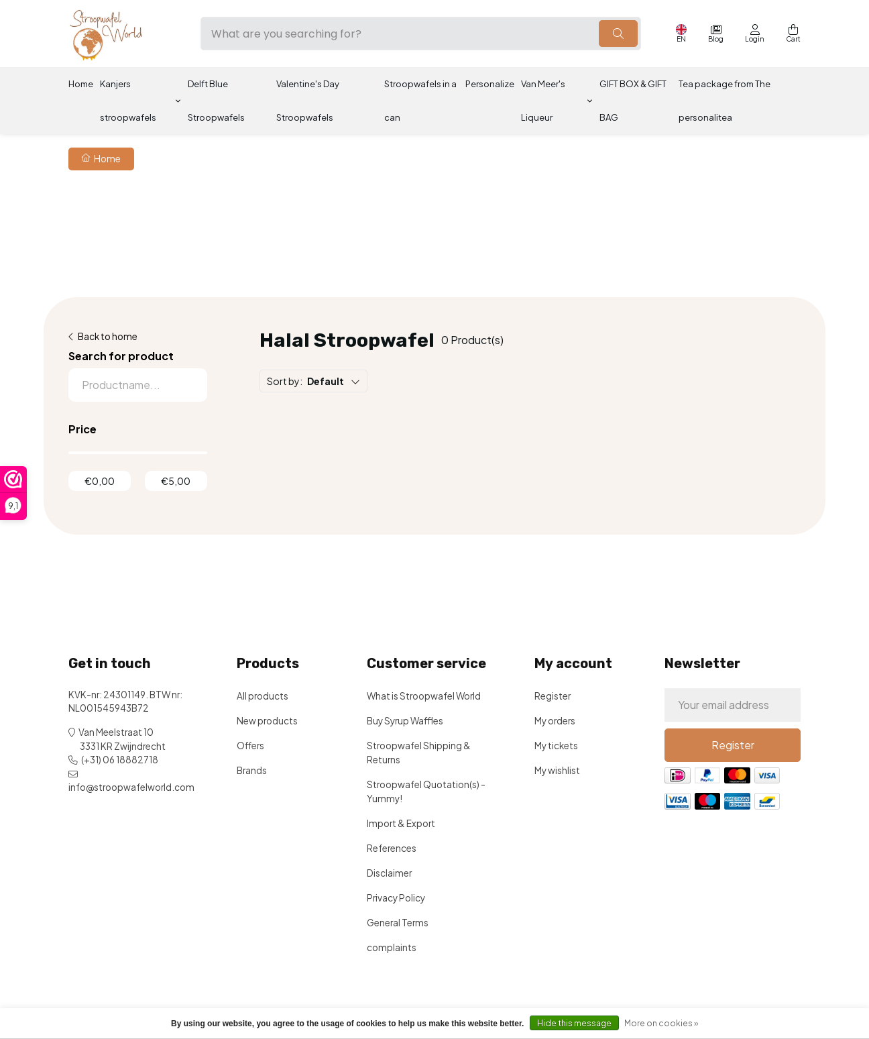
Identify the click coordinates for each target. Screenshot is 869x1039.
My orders (554, 720)
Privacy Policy (396, 898)
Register (552, 696)
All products (262, 696)
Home (80, 83)
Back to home (107, 336)
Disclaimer (389, 873)
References (391, 848)
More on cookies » (661, 1023)
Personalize (489, 83)
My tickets (556, 745)
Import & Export (401, 823)
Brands (252, 770)
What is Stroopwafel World (424, 696)
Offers (250, 745)
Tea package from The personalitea (724, 100)
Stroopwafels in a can (420, 100)
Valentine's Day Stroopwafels (307, 100)
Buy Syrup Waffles (405, 720)
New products (267, 720)
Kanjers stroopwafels (128, 100)
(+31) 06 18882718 (119, 759)
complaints (391, 947)
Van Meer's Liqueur (543, 100)
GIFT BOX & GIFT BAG (633, 100)
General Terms (397, 922)
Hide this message (574, 1023)
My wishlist (557, 770)
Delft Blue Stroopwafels (216, 100)
